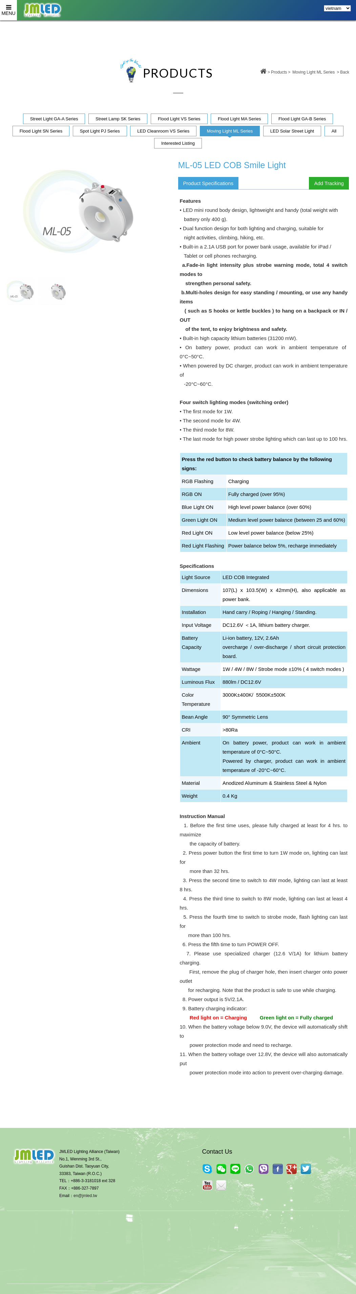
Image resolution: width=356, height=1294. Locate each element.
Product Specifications (208, 183)
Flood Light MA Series (239, 118)
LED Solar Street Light (292, 131)
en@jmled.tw (85, 1195)
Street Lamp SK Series (118, 118)
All (334, 131)
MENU (8, 8)
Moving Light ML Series (313, 72)
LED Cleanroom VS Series (163, 131)
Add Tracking (329, 183)
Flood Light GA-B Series (302, 118)
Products (279, 72)
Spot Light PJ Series (100, 131)
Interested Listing (178, 143)
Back (344, 72)
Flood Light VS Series (179, 118)
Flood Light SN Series (41, 131)
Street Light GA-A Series (54, 118)
